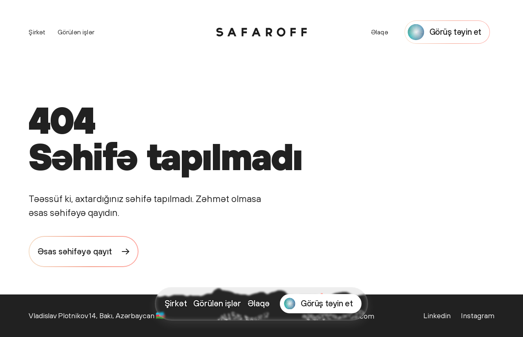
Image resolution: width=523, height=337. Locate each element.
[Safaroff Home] (261, 31)
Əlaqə (259, 303)
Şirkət (176, 303)
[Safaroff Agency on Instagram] (476, 315)
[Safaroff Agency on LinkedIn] (437, 315)
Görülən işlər (217, 303)
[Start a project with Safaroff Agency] (321, 303)
